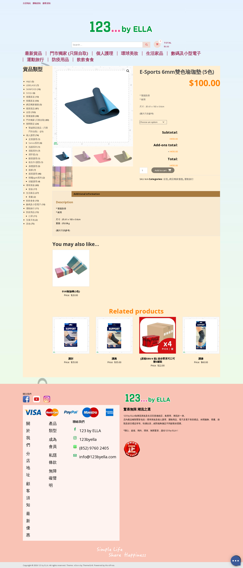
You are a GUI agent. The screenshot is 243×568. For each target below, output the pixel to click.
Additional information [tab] (87, 193)
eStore (77, 564)
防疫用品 (60, 59)
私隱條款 (53, 458)
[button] (128, 70)
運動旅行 (35, 59)
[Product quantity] (143, 170)
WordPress (110, 564)
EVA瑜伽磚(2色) (71, 290)
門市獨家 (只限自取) (69, 53)
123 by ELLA (90, 430)
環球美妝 (129, 53)
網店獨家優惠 (176, 178)
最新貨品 (33, 53)
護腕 (114, 358)
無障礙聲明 (53, 477)
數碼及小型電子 (186, 53)
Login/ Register (218, 3)
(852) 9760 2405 (94, 447)
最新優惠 (28, 523)
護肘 (70, 358)
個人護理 (104, 53)
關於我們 (28, 433)
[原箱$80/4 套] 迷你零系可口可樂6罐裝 (157, 359)
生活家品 (154, 53)
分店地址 (27, 2)
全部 (165, 178)
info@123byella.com (97, 456)
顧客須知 (46, 2)
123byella (88, 438)
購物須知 (37, 2)
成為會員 (53, 442)
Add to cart (161, 169)
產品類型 (53, 426)
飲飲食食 (85, 59)
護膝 (200, 358)
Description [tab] (61, 193)
